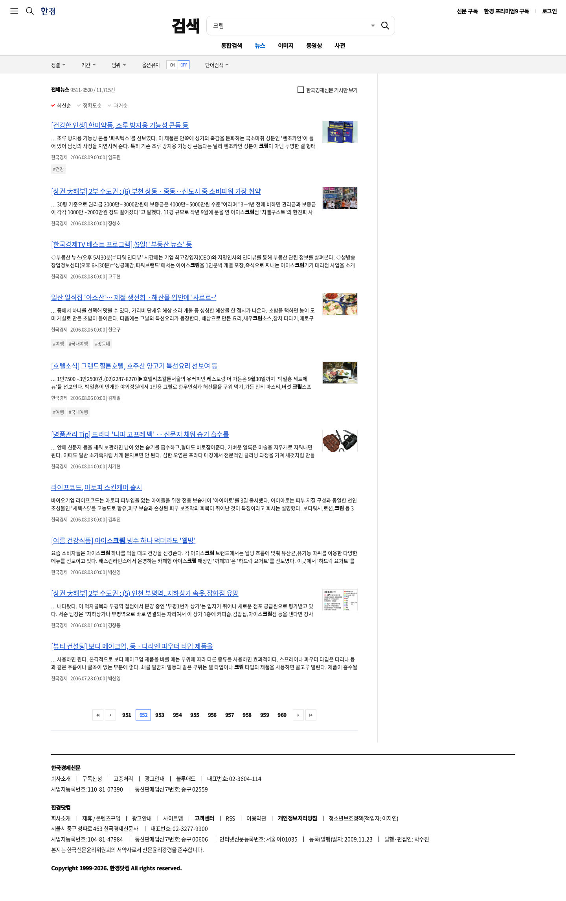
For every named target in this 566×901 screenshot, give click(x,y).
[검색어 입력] (291, 25)
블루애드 (186, 778)
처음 (97, 714)
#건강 (58, 169)
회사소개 (61, 778)
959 (264, 715)
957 (229, 715)
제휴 (87, 818)
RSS (230, 818)
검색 (185, 25)
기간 (85, 64)
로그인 (549, 11)
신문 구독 (467, 11)
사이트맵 (173, 818)
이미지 (286, 45)
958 (247, 715)
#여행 (58, 343)
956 (212, 715)
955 (194, 715)
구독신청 (92, 778)
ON (172, 65)
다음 (298, 714)
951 (126, 715)
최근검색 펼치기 (367, 25)
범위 (116, 64)
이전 (110, 714)
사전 (339, 45)
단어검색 (214, 64)
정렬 (55, 64)
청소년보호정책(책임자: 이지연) (363, 818)
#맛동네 (102, 343)
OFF (183, 65)
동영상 (314, 45)
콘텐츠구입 (108, 818)
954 (177, 715)
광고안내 (154, 778)
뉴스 (260, 45)
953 (159, 715)
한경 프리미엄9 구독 (506, 11)
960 (281, 715)
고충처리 (123, 778)
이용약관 (256, 818)
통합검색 (231, 45)
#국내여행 (78, 343)
